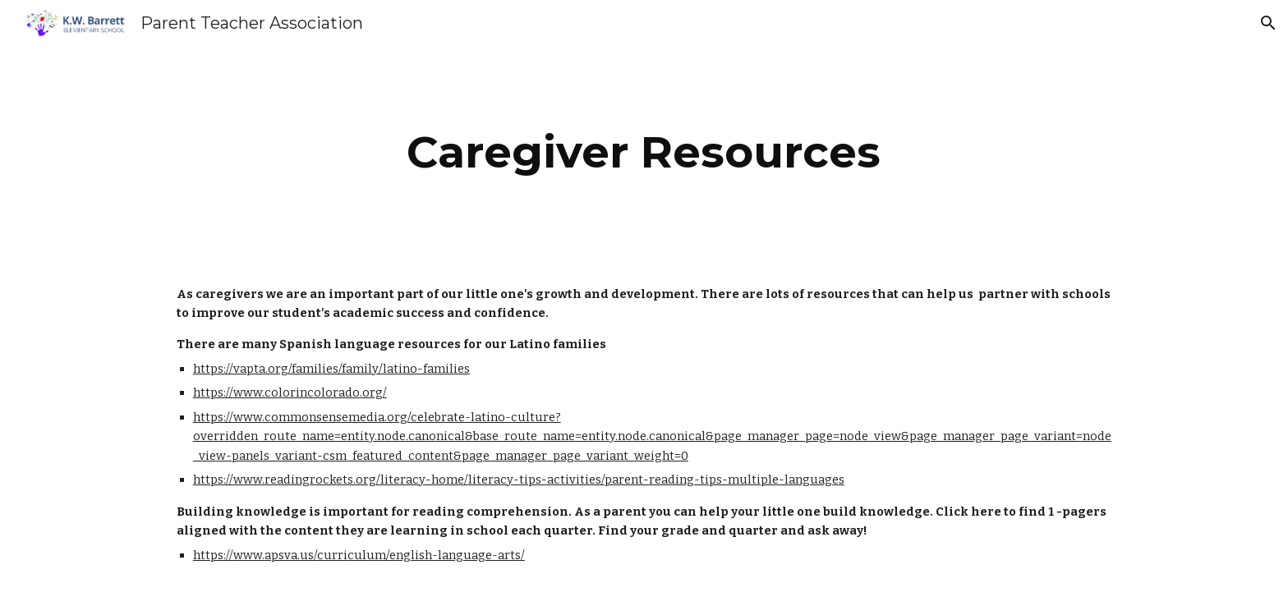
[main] (644, 152)
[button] (1268, 23)
